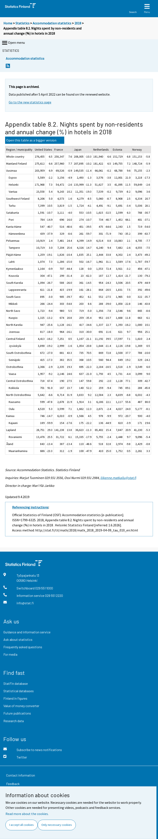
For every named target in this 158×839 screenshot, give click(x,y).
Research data (13, 721)
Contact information (20, 775)
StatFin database (15, 683)
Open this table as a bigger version (31, 140)
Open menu (13, 43)
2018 (77, 23)
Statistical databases (18, 691)
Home (7, 23)
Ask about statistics (17, 639)
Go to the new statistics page (30, 102)
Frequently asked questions (22, 647)
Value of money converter (21, 706)
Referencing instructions (30, 507)
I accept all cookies (21, 825)
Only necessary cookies (56, 825)
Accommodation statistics (52, 23)
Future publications (17, 713)
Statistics (22, 23)
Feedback (13, 784)
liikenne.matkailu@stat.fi (118, 478)
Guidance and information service (26, 632)
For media (10, 654)
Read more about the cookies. (27, 814)
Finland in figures (15, 698)
